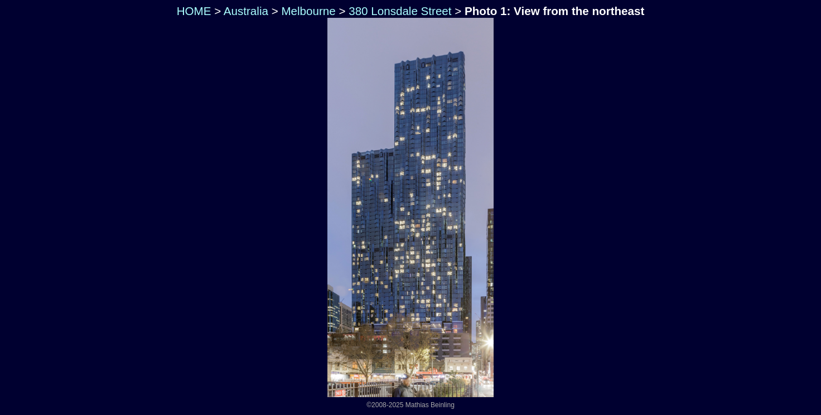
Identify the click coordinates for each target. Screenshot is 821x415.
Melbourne (308, 10)
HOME (192, 10)
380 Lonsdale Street (400, 10)
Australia (246, 10)
